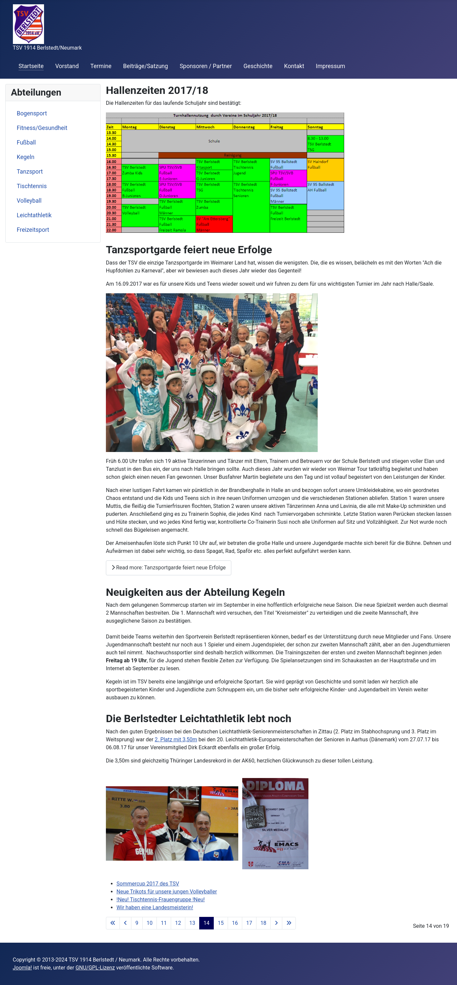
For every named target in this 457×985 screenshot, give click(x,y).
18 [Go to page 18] (263, 923)
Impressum (330, 66)
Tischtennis (32, 186)
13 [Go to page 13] (192, 923)
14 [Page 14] (206, 923)
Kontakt (294, 66)
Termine (101, 66)
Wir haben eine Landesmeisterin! (154, 907)
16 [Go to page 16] (235, 923)
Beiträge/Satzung (145, 66)
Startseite (31, 66)
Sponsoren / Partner (206, 66)
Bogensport (32, 113)
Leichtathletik (34, 215)
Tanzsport (30, 171)
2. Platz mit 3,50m (176, 739)
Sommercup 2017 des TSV (147, 884)
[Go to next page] (276, 923)
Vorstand (67, 66)
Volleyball (29, 200)
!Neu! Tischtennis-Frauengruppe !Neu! (160, 899)
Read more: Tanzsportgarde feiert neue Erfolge (169, 567)
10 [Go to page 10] (150, 923)
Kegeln (25, 157)
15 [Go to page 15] (221, 923)
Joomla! (22, 967)
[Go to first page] (113, 923)
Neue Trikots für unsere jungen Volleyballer (166, 891)
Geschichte (258, 66)
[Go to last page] (289, 923)
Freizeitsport (33, 229)
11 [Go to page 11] (164, 923)
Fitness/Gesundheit (42, 128)
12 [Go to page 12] (178, 923)
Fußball (26, 142)
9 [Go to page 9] (136, 923)
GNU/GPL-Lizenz (95, 967)
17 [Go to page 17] (249, 923)
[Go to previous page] (125, 923)
